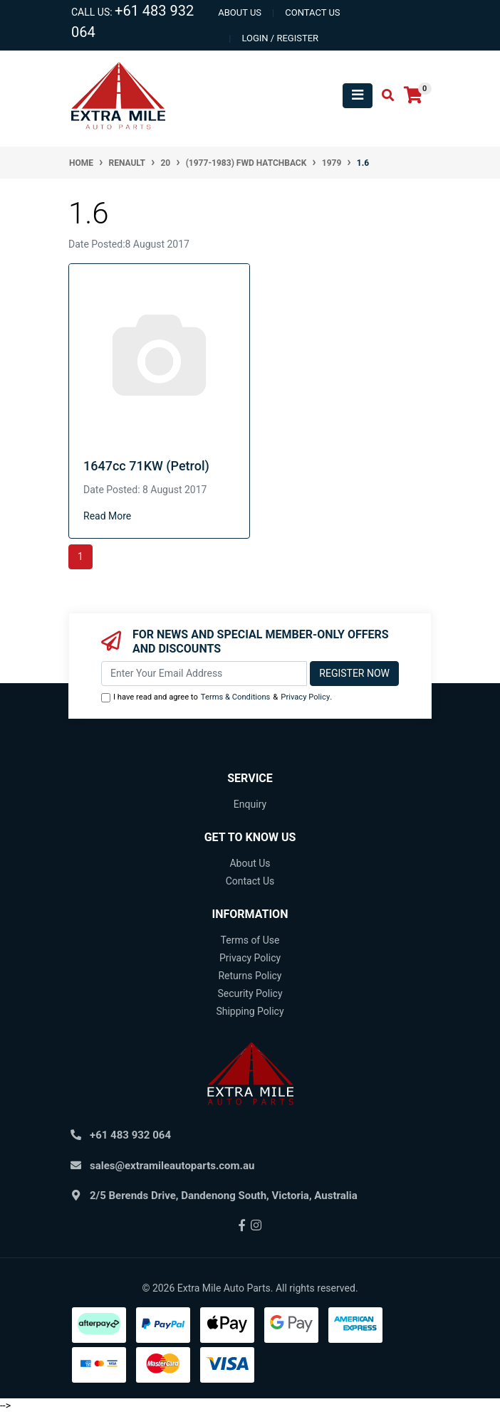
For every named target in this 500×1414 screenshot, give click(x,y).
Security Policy (249, 993)
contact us (312, 12)
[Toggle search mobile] (384, 95)
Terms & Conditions (236, 697)
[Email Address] (204, 673)
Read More (107, 516)
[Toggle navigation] (358, 95)
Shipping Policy (249, 1011)
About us (239, 12)
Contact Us (250, 881)
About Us (249, 863)
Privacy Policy (305, 697)
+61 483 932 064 (130, 1135)
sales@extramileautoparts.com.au (172, 1165)
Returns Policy (249, 975)
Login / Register (279, 38)
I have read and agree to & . (216, 698)
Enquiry (250, 804)
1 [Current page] (80, 556)
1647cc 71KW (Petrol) (146, 465)
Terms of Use (250, 940)
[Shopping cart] (413, 95)
